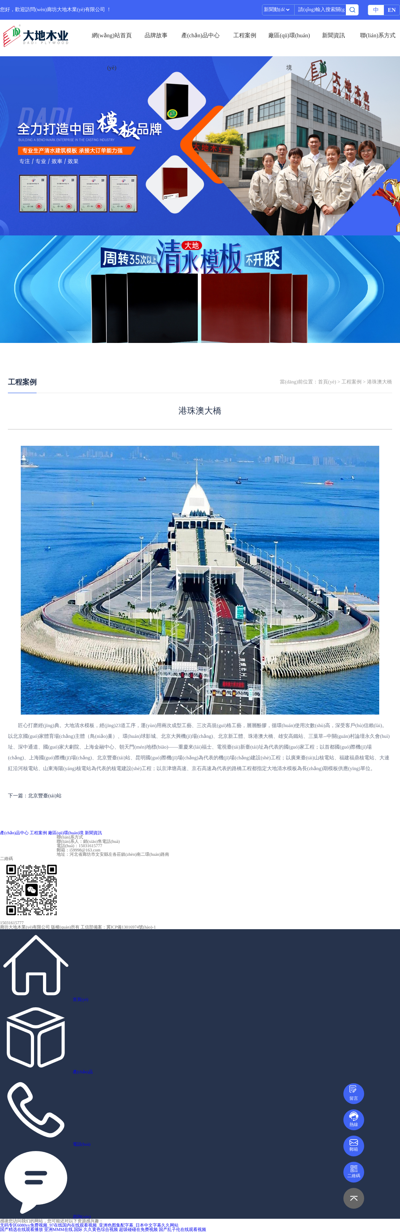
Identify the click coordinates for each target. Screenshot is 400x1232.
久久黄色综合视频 (101, 1229)
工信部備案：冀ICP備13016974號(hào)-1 (118, 927)
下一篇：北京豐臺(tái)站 (34, 796)
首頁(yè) (327, 382)
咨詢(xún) (82, 1216)
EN (392, 10)
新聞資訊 (333, 36)
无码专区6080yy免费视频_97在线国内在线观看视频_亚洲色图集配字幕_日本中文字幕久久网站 (89, 1225)
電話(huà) (81, 1144)
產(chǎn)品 (83, 1071)
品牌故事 (156, 36)
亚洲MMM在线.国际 (63, 1229)
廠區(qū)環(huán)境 (289, 42)
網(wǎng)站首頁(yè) (112, 42)
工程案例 (244, 36)
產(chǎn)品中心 (200, 36)
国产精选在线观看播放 (21, 1229)
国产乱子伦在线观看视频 (182, 1229)
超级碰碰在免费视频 (138, 1229)
